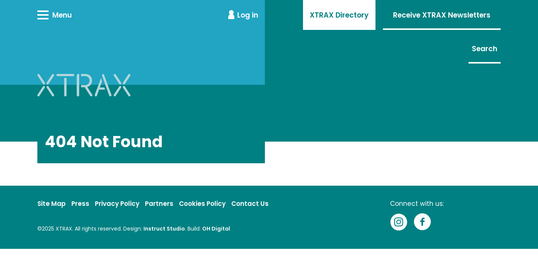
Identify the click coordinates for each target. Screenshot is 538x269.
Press (80, 203)
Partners (159, 203)
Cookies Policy (202, 203)
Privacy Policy (117, 203)
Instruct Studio (164, 228)
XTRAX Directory (339, 15)
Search (484, 49)
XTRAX (64, 228)
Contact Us (250, 203)
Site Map (51, 203)
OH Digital (216, 228)
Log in (247, 15)
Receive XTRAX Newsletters (442, 15)
